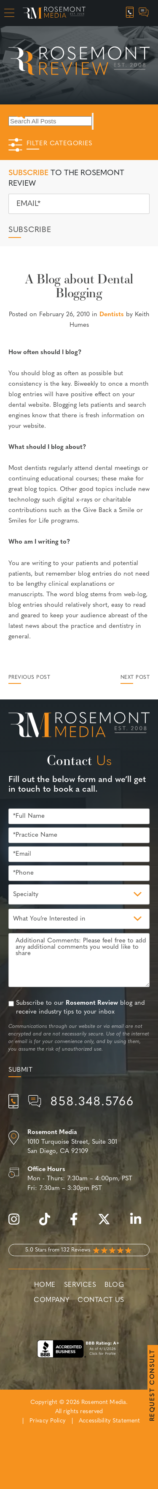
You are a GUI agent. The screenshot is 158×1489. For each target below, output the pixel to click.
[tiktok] (49, 1224)
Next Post (135, 677)
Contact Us (101, 1300)
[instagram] (18, 1224)
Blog (114, 1285)
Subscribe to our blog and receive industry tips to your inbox (80, 1007)
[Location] (79, 1142)
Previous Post (29, 677)
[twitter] (108, 1224)
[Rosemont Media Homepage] (54, 13)
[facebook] (78, 1224)
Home (45, 1285)
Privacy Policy (47, 1421)
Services (80, 1285)
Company (51, 1300)
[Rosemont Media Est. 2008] (79, 726)
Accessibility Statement (109, 1421)
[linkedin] (140, 1224)
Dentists (111, 315)
